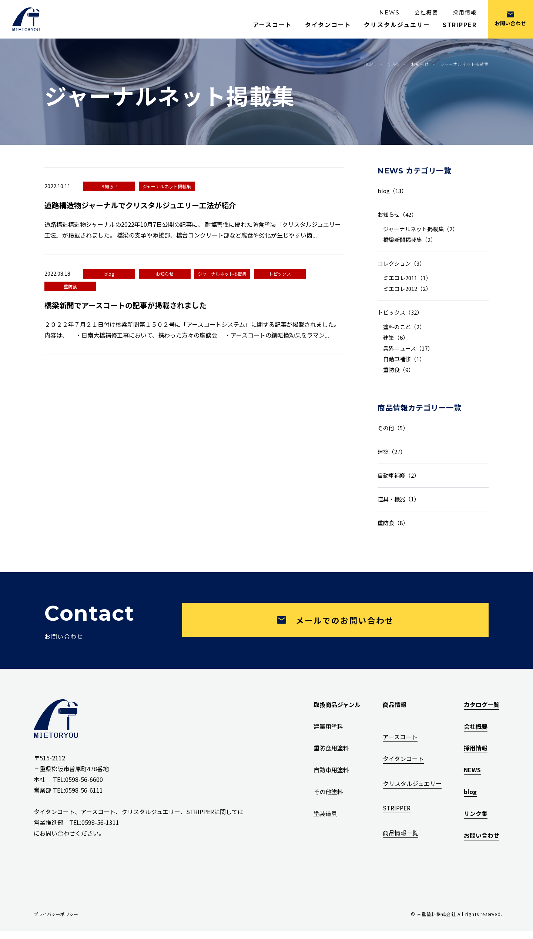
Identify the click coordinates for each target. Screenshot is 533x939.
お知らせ (109, 186)
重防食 (70, 286)
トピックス (280, 274)
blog (109, 274)
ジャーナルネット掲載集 (167, 186)
